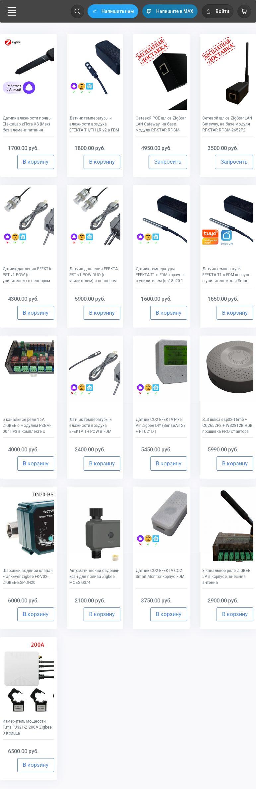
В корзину (35, 161)
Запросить (167, 161)
